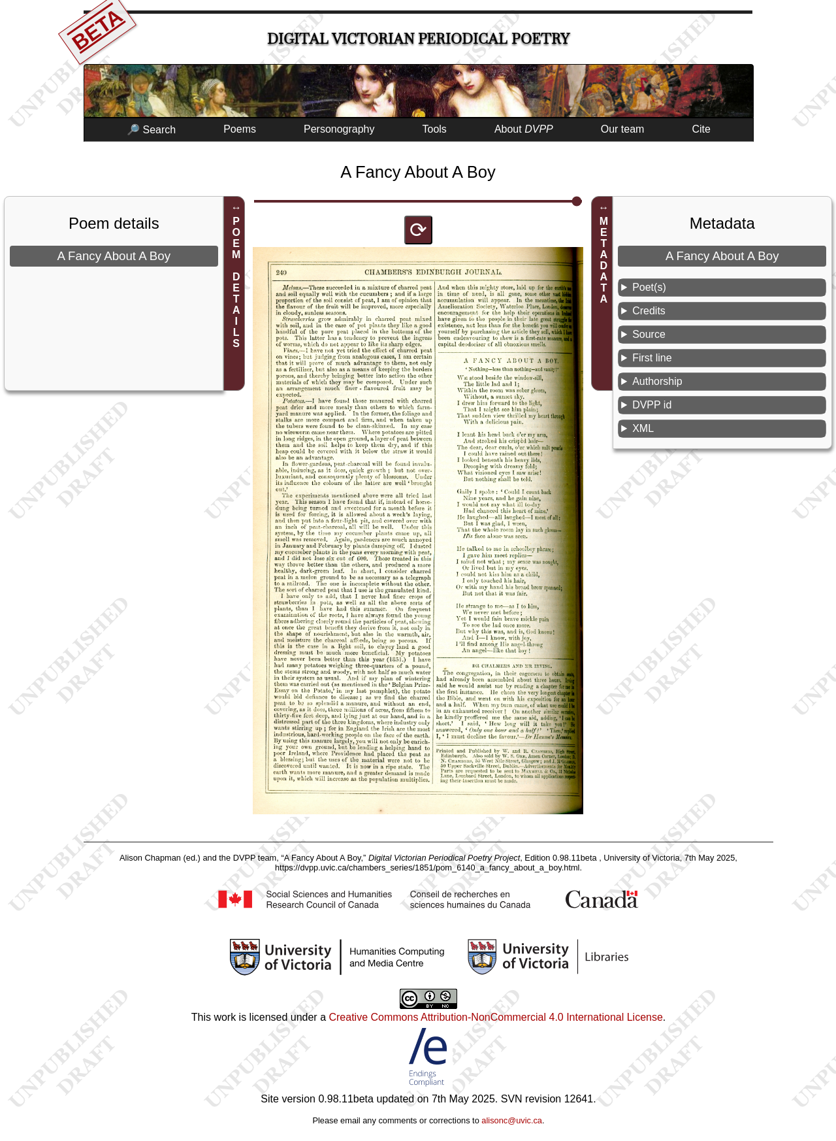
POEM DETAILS (236, 282)
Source (649, 334)
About (523, 129)
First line (651, 357)
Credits (649, 310)
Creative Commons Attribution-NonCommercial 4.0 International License (495, 1017)
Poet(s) (649, 287)
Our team (623, 129)
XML (643, 428)
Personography (339, 129)
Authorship (657, 381)
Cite (701, 129)
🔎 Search (151, 129)
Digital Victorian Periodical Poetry (418, 39)
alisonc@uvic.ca (511, 1120)
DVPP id (651, 404)
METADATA (603, 260)
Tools (435, 129)
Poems (239, 129)
